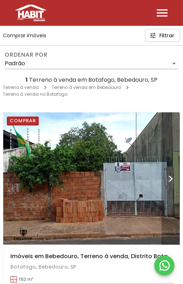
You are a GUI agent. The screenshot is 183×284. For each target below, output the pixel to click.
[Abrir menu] (162, 12)
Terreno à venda (21, 87)
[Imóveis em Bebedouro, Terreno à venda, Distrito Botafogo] (91, 178)
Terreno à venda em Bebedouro (86, 87)
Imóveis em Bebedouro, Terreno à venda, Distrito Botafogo (96, 256)
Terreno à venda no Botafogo (35, 94)
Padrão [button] (15, 63)
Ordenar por (26, 55)
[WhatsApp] (164, 265)
